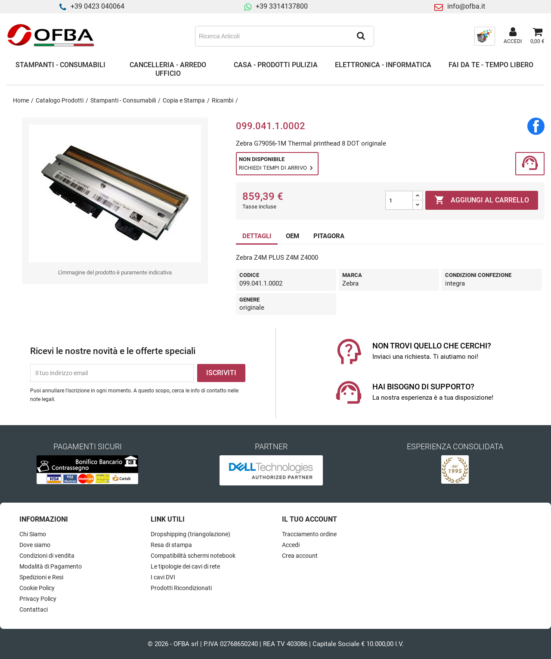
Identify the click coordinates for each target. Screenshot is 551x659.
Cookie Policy (37, 587)
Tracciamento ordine (309, 534)
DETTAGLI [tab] (256, 236)
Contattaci (33, 609)
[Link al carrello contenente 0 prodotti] (537, 36)
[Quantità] (399, 200)
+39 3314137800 (282, 6)
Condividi (536, 126)
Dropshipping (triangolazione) (190, 534)
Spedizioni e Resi (41, 577)
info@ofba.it (466, 6)
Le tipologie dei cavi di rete (185, 566)
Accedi (291, 544)
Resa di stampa (171, 544)
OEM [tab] (292, 236)
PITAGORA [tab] (328, 236)
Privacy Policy (37, 598)
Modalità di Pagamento (50, 566)
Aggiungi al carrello (481, 200)
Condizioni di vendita (46, 555)
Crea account (300, 555)
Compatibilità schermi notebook (193, 555)
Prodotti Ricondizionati (181, 587)
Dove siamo (34, 544)
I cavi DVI (163, 577)
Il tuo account (309, 519)
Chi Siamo (32, 534)
